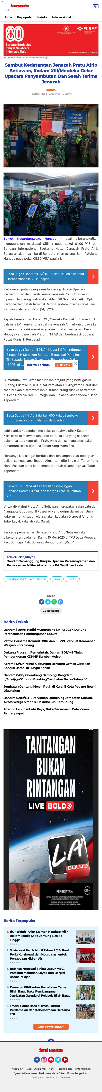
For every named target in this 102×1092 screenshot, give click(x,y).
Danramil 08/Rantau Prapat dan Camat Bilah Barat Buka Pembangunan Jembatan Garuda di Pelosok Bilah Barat (40, 991)
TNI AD (72, 579)
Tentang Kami (82, 1068)
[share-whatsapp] (54, 602)
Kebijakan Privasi (21, 1068)
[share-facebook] (41, 602)
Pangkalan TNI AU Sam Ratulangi (26, 579)
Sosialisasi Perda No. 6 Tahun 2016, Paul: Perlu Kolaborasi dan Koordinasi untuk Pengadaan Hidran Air (39, 954)
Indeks (42, 17)
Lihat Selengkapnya (51, 1026)
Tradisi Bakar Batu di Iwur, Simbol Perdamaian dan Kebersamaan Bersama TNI (40, 1010)
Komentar (51, 610)
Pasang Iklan (64, 1068)
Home (8, 17)
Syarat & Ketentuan (25, 1073)
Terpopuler (25, 17)
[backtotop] (51, 1042)
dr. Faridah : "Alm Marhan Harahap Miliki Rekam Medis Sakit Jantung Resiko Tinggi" (39, 936)
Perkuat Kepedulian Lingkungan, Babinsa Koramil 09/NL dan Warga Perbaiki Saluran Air (43, 491)
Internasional (61, 17)
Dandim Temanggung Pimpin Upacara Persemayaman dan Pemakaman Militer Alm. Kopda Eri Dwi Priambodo (51, 563)
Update (63, 364)
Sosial (57, 579)
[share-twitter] (48, 602)
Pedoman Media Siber (52, 1073)
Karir (51, 1068)
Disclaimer (40, 1068)
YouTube (68, 1061)
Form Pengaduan (77, 1073)
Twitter (60, 1061)
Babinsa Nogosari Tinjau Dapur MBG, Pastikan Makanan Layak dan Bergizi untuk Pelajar (37, 973)
